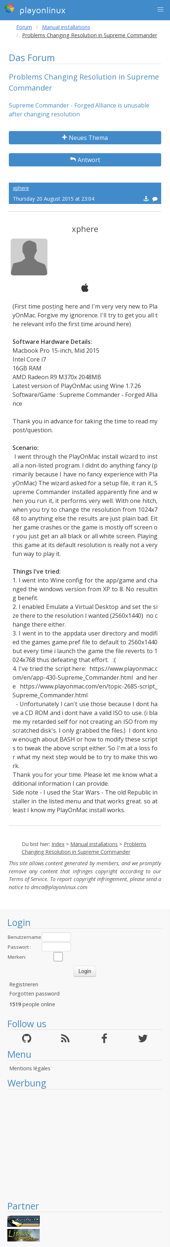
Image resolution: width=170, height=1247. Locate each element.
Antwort (85, 160)
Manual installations (66, 27)
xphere (21, 187)
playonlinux (34, 9)
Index (58, 844)
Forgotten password (34, 993)
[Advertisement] (84, 1144)
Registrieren (23, 984)
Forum (24, 27)
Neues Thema (85, 138)
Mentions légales (29, 1068)
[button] (160, 9)
